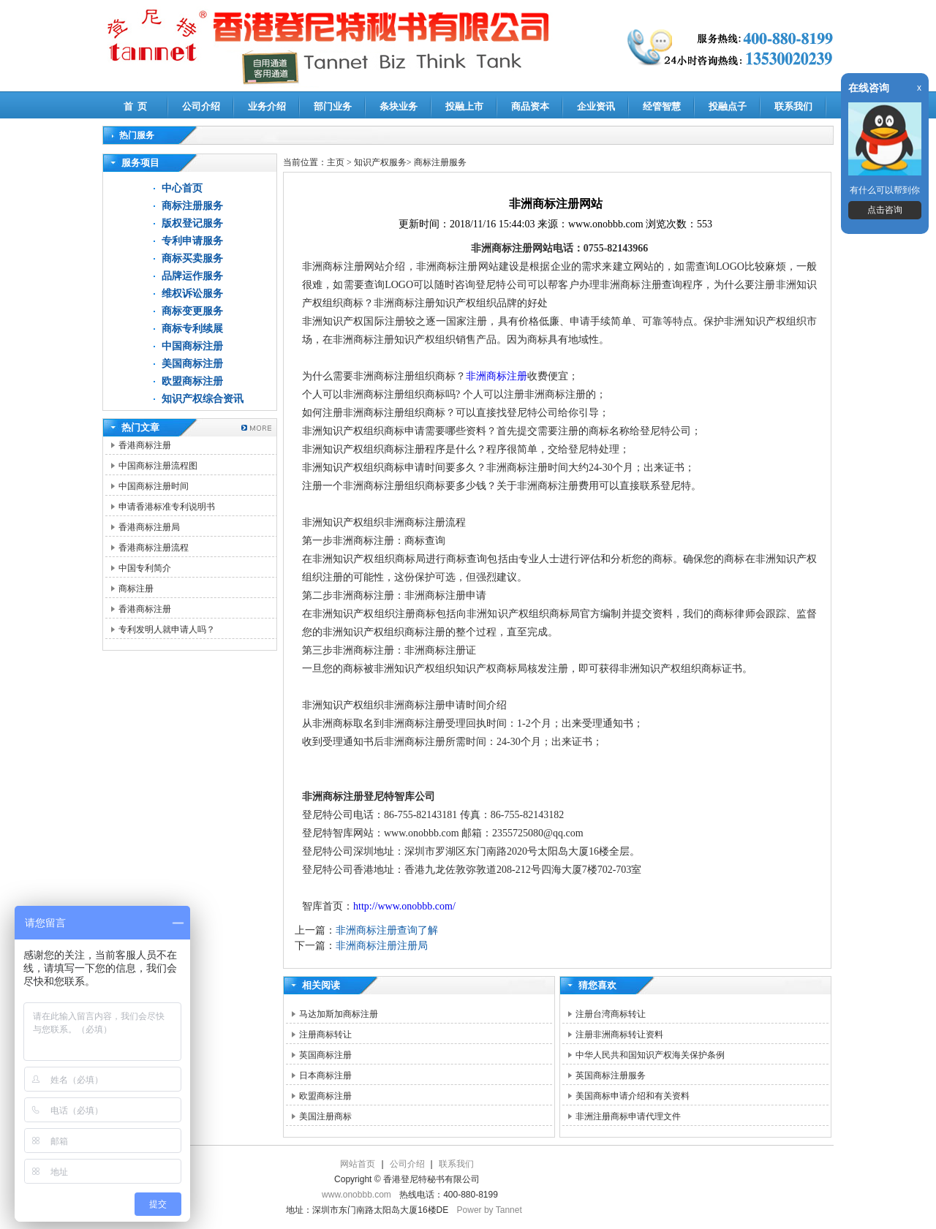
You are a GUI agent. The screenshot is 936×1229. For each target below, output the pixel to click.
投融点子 (728, 106)
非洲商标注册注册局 (382, 945)
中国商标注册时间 (153, 486)
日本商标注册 (325, 1075)
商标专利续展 (192, 328)
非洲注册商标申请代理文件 (628, 1116)
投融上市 (464, 106)
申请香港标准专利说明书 (166, 507)
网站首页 (357, 1164)
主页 (335, 162)
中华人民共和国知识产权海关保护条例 (650, 1055)
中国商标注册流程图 (157, 466)
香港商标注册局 (149, 527)
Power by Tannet (489, 1210)
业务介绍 (267, 106)
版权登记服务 (192, 223)
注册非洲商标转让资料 (619, 1034)
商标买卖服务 (192, 258)
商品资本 (530, 106)
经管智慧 (662, 106)
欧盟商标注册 (192, 381)
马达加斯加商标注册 (338, 1014)
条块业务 (399, 106)
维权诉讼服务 (192, 293)
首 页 (136, 106)
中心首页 (182, 188)
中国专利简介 (144, 568)
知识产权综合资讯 (203, 398)
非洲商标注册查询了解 (387, 930)
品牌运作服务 (192, 276)
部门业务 (333, 106)
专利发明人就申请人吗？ (166, 629)
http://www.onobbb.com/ (404, 906)
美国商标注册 (192, 363)
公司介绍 (201, 106)
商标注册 (136, 588)
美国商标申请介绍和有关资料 (632, 1096)
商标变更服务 (192, 311)
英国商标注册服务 (610, 1075)
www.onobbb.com (356, 1195)
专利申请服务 (192, 240)
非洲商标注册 (496, 376)
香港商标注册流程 (153, 547)
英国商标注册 (325, 1055)
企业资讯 (596, 106)
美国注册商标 (325, 1116)
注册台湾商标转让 (610, 1014)
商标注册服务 (192, 205)
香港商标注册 (144, 445)
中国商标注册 (192, 346)
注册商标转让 (325, 1034)
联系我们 (793, 106)
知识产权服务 (380, 162)
